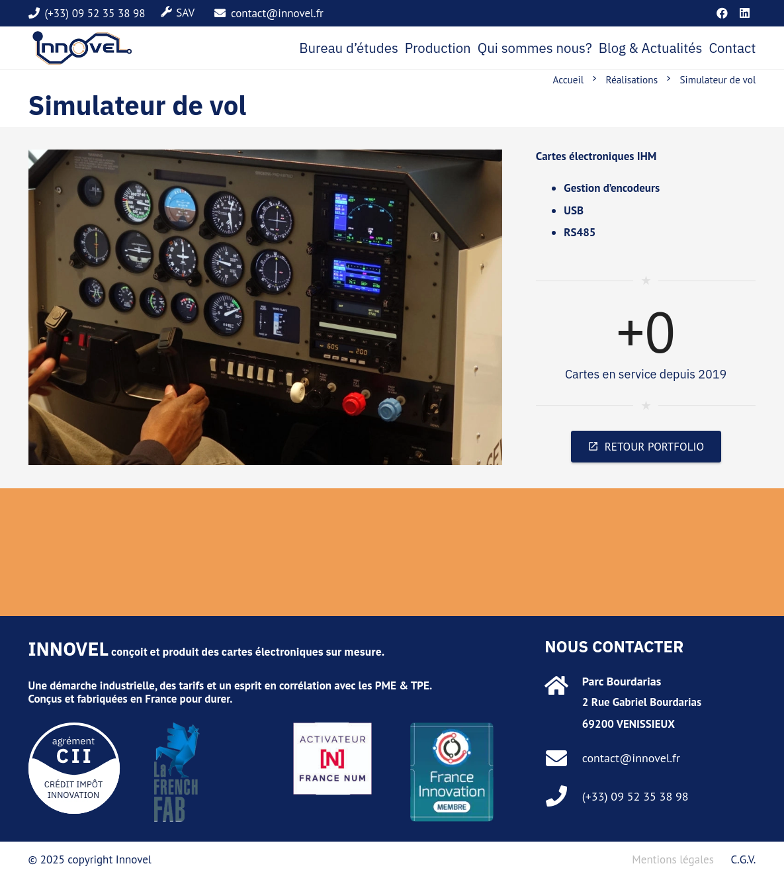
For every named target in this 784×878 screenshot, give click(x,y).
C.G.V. (743, 859)
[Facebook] (722, 13)
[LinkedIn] (745, 13)
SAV (185, 12)
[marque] (82, 47)
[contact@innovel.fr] (563, 758)
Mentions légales (673, 859)
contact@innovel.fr (631, 758)
